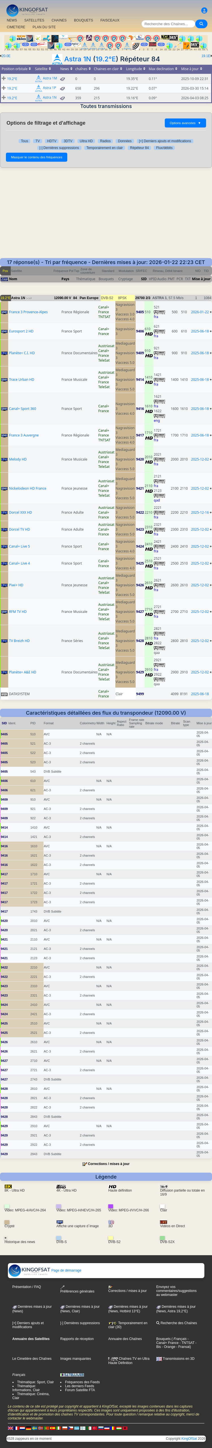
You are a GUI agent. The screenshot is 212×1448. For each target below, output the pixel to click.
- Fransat (182, 1347)
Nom (13, 278)
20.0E (6, 56)
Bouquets (163, 1339)
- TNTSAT (186, 1343)
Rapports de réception (77, 1339)
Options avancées (185, 123)
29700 (139, 298)
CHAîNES (58, 20)
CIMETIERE (16, 27)
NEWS (12, 20)
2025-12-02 (200, 459)
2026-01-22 (200, 312)
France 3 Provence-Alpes (28, 312)
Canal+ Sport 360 (22, 408)
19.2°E (106, 59)
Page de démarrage (44, 1270)
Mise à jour (201, 278)
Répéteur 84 (139, 148)
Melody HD (18, 459)
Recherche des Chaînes (176, 1323)
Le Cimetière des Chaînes (32, 1359)
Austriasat (106, 345)
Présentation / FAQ (26, 1287)
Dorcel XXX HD (20, 512)
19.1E (206, 56)
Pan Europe (89, 298)
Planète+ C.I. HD (22, 353)
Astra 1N (77, 59)
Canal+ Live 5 (19, 546)
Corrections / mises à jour (108, 1164)
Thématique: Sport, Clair (35, 1382)
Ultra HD (86, 141)
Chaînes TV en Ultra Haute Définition (129, 1361)
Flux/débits (164, 148)
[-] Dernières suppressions (59, 148)
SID (144, 278)
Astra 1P (49, 88)
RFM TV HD (18, 611)
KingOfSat (189, 1439)
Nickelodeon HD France (27, 488)
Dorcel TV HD (19, 529)
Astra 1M (50, 78)
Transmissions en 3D (175, 1359)
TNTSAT (104, 316)
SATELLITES (34, 20)
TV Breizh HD (19, 640)
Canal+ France (103, 309)
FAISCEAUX (109, 20)
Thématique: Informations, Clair (26, 1388)
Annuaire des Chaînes (125, 1339)
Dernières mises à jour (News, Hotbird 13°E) (128, 1309)
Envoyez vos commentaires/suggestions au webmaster (176, 1291)
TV (37, 141)
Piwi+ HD (16, 585)
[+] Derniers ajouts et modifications (165, 141)
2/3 (148, 298)
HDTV (52, 141)
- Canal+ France (172, 1341)
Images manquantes (75, 1359)
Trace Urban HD (21, 379)
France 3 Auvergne (24, 435)
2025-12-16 (200, 512)
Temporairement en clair (104, 148)
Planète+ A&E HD (22, 672)
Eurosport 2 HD (21, 331)
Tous (24, 141)
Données (124, 141)
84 (75, 298)
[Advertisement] (106, 215)
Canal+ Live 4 (19, 563)
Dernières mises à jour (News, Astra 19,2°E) (176, 1309)
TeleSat (104, 360)
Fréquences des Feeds (82, 1382)
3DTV (68, 141)
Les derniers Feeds (79, 1386)
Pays (66, 278)
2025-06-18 (200, 331)
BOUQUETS (83, 20)
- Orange (168, 1347)
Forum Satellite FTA (80, 1390)
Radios (105, 141)
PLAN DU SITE (44, 27)
